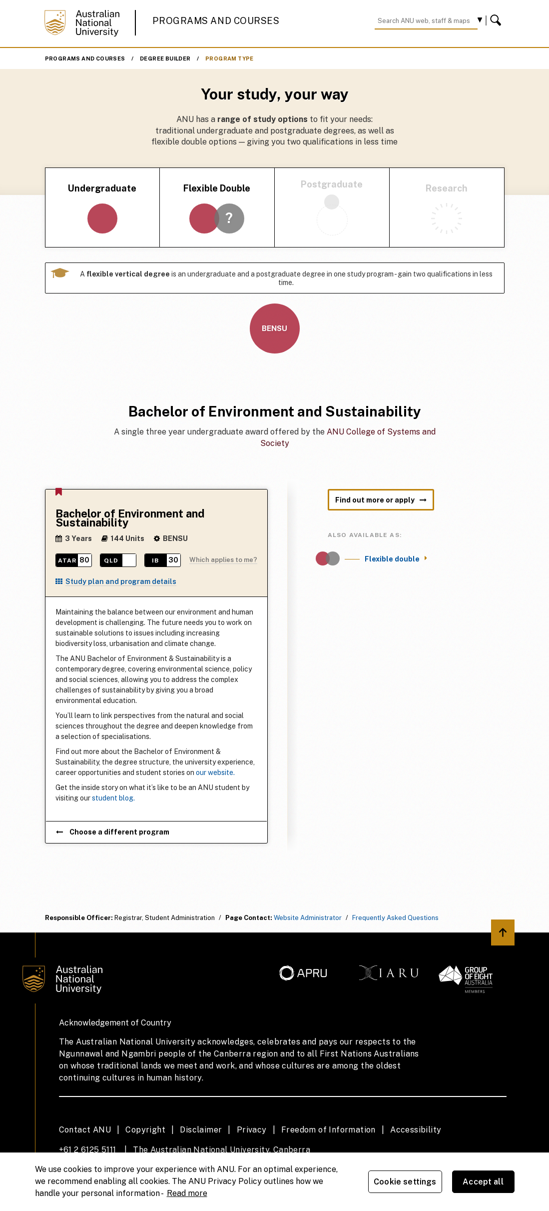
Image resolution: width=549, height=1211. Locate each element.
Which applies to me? (223, 560)
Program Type (229, 59)
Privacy (252, 1129)
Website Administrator (308, 918)
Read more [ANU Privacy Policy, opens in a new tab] (187, 1193)
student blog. (113, 798)
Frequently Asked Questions (395, 918)
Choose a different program (112, 832)
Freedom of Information (328, 1129)
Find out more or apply (381, 500)
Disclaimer (201, 1129)
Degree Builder (165, 59)
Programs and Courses (215, 21)
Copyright (145, 1129)
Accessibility (415, 1129)
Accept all (483, 1181)
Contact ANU (85, 1129)
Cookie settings (405, 1181)
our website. (215, 772)
